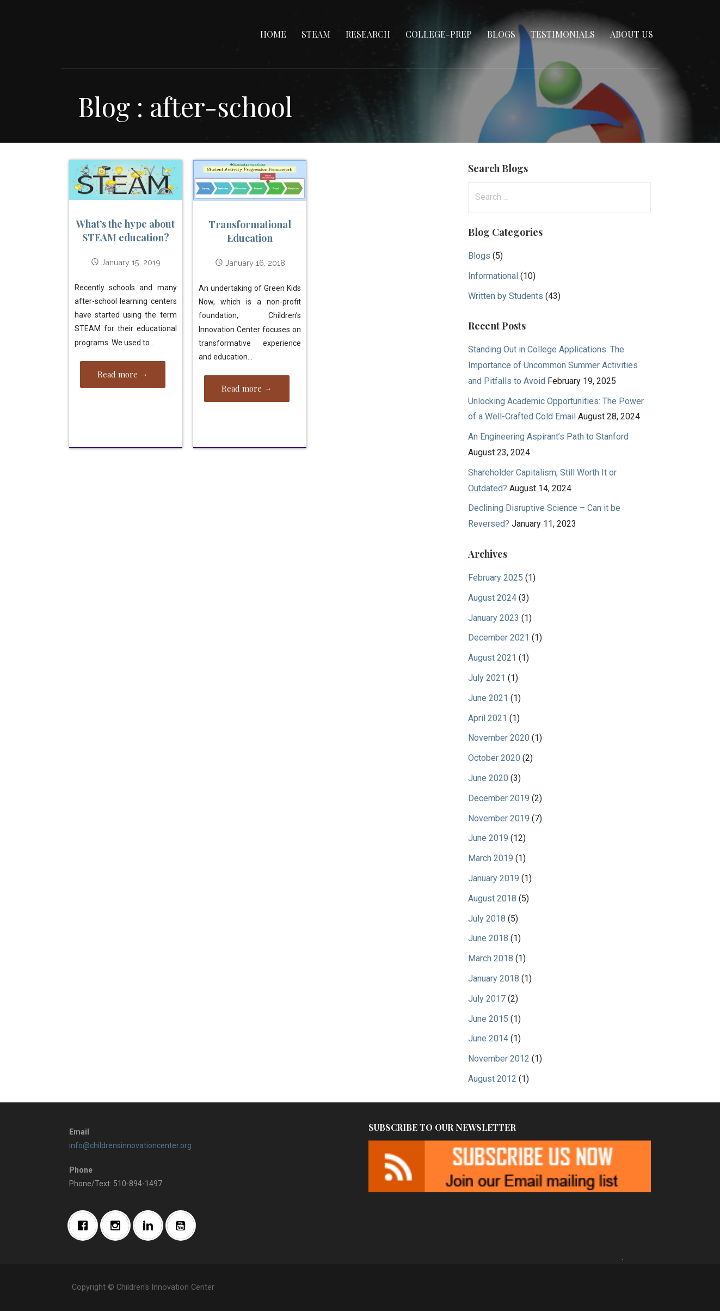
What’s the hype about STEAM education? (125, 230)
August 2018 (492, 898)
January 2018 (493, 978)
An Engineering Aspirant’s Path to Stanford (548, 436)
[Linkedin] (150, 1225)
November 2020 (499, 738)
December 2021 (499, 637)
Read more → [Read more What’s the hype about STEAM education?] (122, 374)
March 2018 (490, 958)
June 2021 (488, 698)
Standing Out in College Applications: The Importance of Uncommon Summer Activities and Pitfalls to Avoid (553, 365)
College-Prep (438, 34)
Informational (493, 276)
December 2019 (499, 798)
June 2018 (488, 938)
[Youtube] (183, 1225)
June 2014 (488, 1038)
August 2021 (492, 658)
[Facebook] (85, 1225)
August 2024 (492, 598)
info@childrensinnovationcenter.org (130, 1145)
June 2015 (488, 1019)
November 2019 (499, 818)
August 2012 (492, 1079)
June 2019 (488, 838)
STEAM (315, 34)
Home (273, 34)
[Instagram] (118, 1225)
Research (368, 34)
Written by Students (505, 296)
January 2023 (493, 618)
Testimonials (563, 34)
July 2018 (487, 918)
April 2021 (487, 718)
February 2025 (495, 577)
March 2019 (490, 858)
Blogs (501, 34)
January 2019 (493, 878)
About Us (631, 34)
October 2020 (494, 758)
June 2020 (488, 778)
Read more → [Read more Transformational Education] (246, 388)
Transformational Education (249, 231)
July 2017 (487, 998)
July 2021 (487, 678)
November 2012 (499, 1058)
